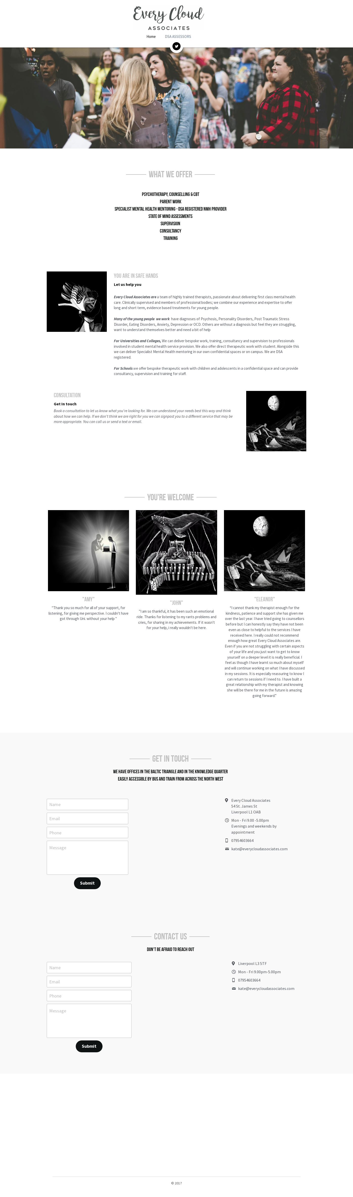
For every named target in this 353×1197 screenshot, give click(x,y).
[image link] (176, 46)
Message (57, 837)
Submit (90, 872)
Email (54, 807)
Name (55, 793)
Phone (55, 822)
